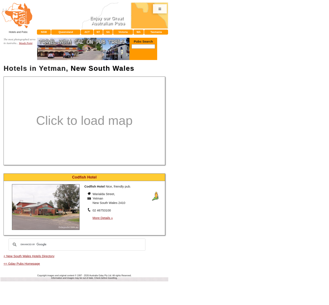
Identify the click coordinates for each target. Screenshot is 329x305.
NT (98, 32)
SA (108, 32)
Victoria (123, 32)
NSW (44, 32)
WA (139, 32)
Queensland (66, 32)
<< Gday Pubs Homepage (22, 263)
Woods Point (25, 43)
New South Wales (102, 68)
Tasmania (156, 32)
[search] (76, 244)
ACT (87, 32)
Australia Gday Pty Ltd (100, 275)
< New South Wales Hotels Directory (29, 256)
